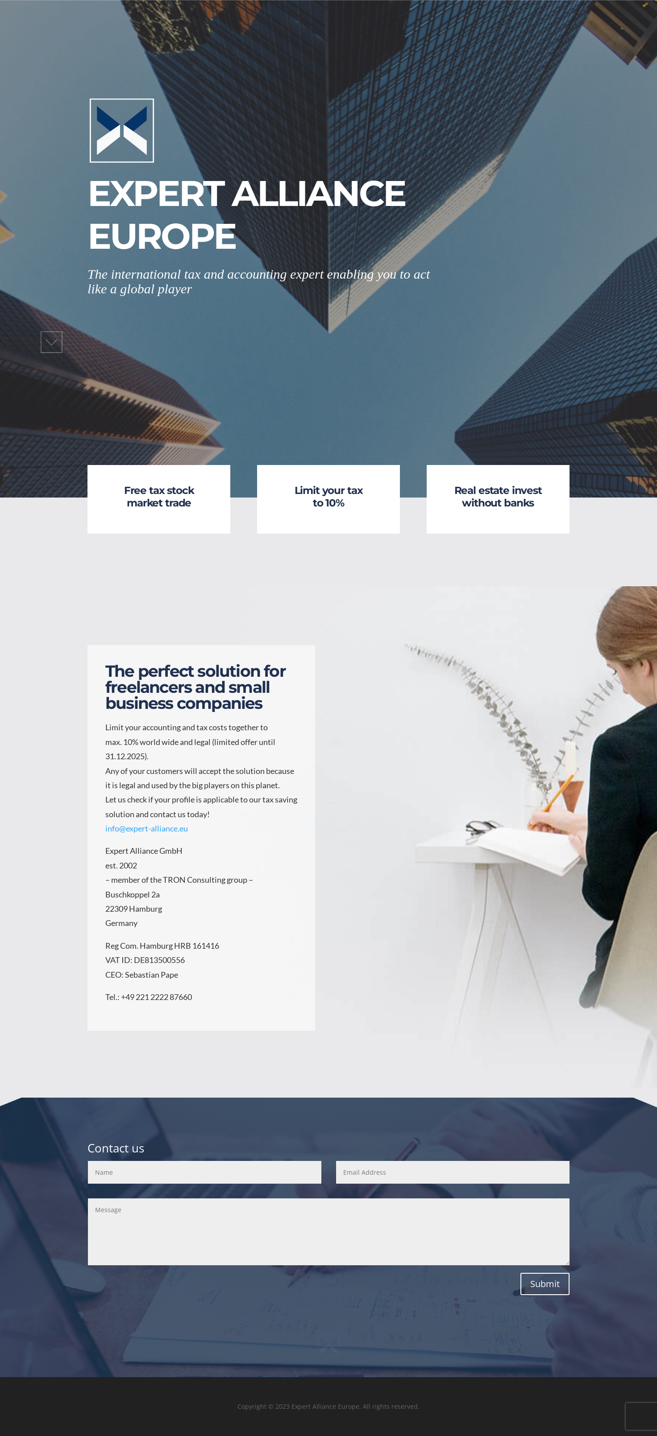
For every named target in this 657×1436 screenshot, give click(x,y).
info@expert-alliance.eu (146, 828)
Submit (545, 1284)
